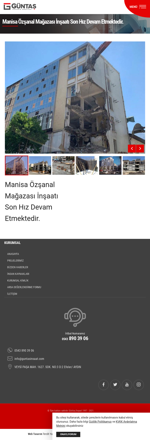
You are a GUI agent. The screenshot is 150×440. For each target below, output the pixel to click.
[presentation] (132, 148)
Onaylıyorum (68, 434)
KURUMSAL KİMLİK (18, 280)
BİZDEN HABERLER (17, 267)
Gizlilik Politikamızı (100, 421)
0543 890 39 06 (20, 351)
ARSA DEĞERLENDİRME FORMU (24, 287)
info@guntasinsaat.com (25, 359)
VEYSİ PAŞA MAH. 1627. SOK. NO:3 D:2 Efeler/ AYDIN (44, 367)
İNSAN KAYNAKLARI (18, 273)
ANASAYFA (13, 253)
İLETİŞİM (12, 293)
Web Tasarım (35, 434)
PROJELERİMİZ (15, 260)
